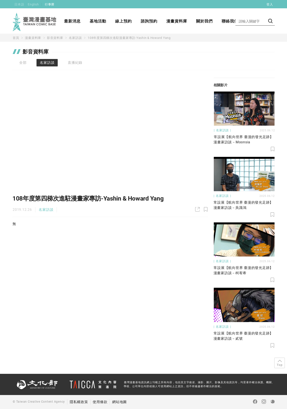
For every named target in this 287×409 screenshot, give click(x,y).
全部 (23, 63)
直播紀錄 (75, 63)
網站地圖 (119, 402)
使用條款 (100, 402)
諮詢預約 (149, 21)
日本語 (19, 4)
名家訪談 (75, 38)
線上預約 (123, 21)
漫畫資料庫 (176, 21)
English (33, 4)
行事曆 (49, 4)
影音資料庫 (55, 38)
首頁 (16, 38)
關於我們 (204, 21)
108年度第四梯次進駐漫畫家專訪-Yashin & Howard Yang (129, 38)
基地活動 (98, 21)
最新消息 (72, 21)
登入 (269, 4)
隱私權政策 (79, 402)
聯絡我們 (230, 21)
